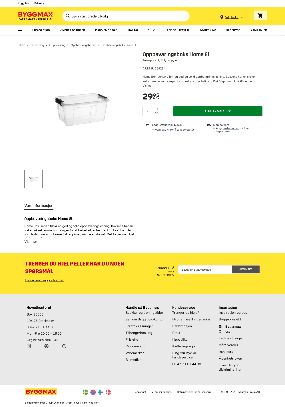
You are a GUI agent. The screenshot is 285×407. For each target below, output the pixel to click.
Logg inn (23, 3)
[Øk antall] (167, 111)
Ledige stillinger (231, 338)
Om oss (224, 331)
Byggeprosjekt (230, 319)
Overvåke (245, 269)
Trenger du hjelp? (185, 312)
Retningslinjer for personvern (194, 392)
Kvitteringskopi (183, 346)
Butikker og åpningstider (144, 312)
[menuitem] (20, 30)
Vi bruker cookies (162, 392)
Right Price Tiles (90, 403)
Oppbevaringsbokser (83, 45)
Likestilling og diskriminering (229, 367)
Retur (176, 333)
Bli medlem (134, 360)
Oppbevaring (57, 45)
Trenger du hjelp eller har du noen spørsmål (74, 267)
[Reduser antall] (147, 111)
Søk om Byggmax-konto (144, 319)
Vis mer (147, 85)
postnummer (230, 128)
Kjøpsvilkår (180, 339)
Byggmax (59, 403)
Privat (38, 3)
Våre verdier (228, 345)
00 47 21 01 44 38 (186, 364)
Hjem (22, 45)
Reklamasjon (182, 326)
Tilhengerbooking (139, 333)
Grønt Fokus (72, 403)
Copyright (140, 392)
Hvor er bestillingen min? (191, 319)
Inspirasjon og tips (233, 312)
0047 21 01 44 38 (40, 327)
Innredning (37, 45)
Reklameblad (136, 346)
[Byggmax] (35, 16)
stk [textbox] (157, 113)
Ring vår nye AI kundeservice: (184, 355)
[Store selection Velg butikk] (231, 17)
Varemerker (135, 353)
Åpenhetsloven (230, 358)
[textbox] (150, 97)
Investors (226, 352)
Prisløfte (132, 339)
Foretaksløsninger (139, 326)
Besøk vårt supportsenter (44, 280)
